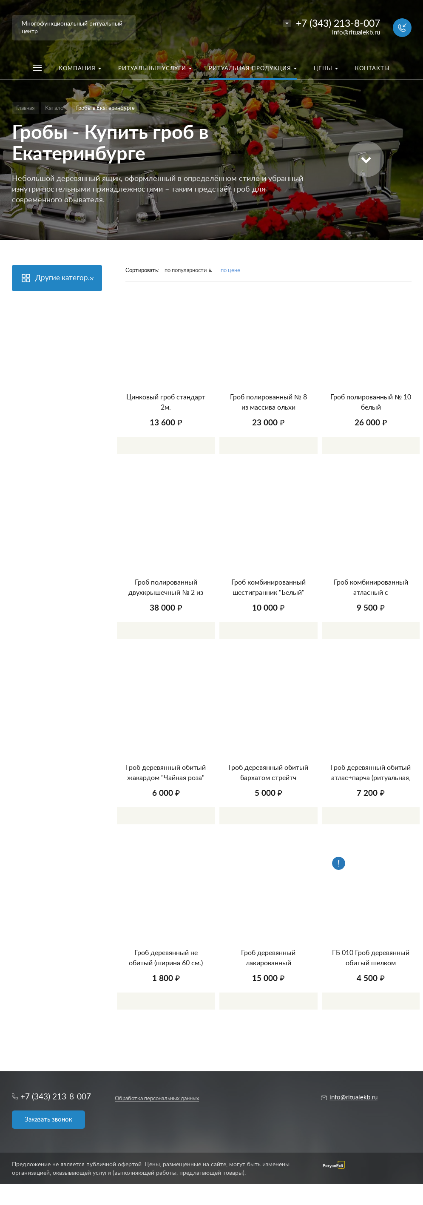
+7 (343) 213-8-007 (338, 24)
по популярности (185, 270)
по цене (230, 270)
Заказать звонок (48, 1119)
